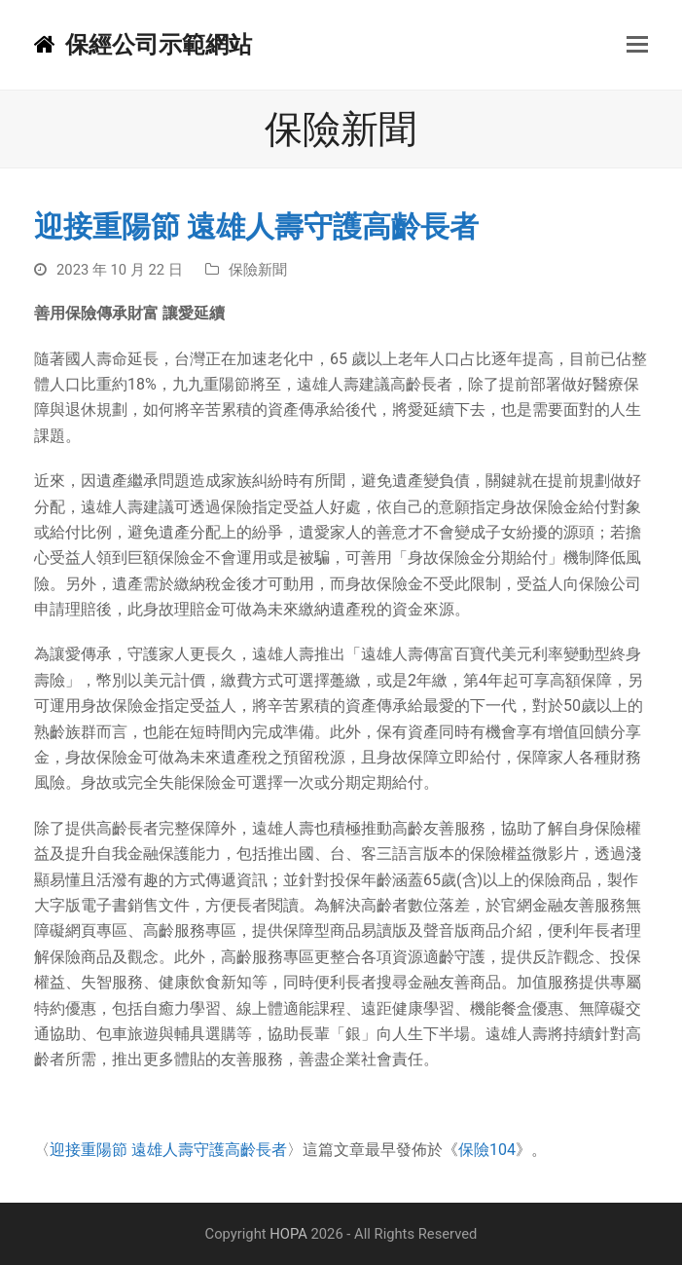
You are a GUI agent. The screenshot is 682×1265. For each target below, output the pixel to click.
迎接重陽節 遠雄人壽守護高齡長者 (168, 1149)
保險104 (487, 1149)
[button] (637, 44)
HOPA (288, 1234)
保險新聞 (258, 270)
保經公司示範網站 (143, 44)
